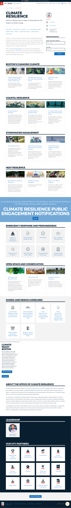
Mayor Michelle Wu (17, 3)
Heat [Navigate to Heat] (27, 29)
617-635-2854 (52, 22)
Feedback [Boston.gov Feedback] (59, 3)
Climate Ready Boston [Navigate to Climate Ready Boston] (35, 31)
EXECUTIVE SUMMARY (7, 371)
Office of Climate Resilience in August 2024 (36, 388)
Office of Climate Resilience (16, 48)
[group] (13, 430)
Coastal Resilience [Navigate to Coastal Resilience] (16, 29)
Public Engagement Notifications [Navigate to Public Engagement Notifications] (35, 29)
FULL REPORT (5, 376)
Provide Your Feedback (35, 496)
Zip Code (48, 47)
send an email (53, 25)
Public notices (52, 3)
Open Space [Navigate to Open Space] (16, 31)
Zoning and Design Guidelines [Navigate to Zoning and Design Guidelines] (24, 31)
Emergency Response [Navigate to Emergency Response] (9, 31)
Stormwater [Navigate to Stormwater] (23, 29)
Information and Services (42, 3)
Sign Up (59, 53)
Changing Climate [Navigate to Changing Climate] (9, 29)
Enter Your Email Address (53, 40)
